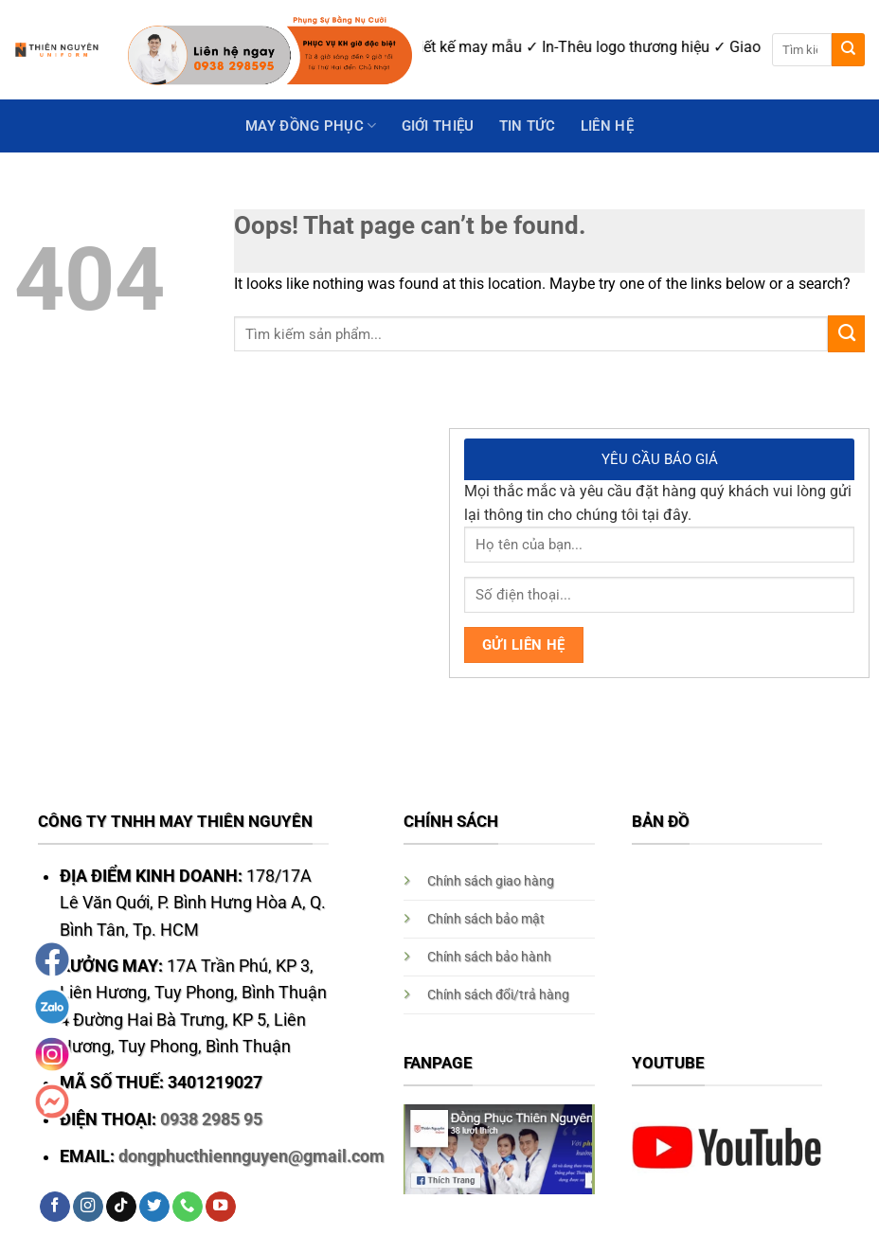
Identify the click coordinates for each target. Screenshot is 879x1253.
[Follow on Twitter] (154, 1207)
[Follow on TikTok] (121, 1207)
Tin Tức (527, 125)
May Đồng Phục (310, 125)
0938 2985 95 (211, 1119)
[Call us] (187, 1207)
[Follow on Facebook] (55, 1207)
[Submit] (848, 49)
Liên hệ (607, 125)
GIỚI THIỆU (438, 125)
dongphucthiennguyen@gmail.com (251, 1156)
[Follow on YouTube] (221, 1207)
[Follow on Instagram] (88, 1207)
